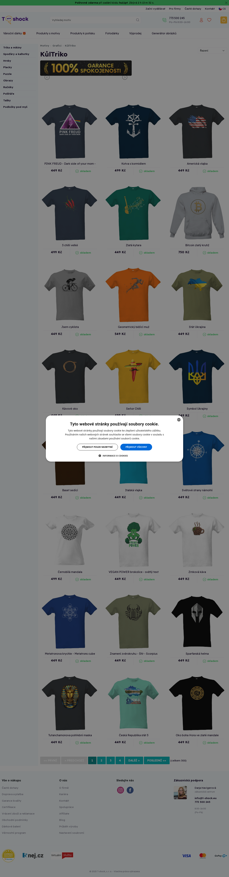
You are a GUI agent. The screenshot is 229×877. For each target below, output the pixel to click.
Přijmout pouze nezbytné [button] (97, 447)
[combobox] (179, 420)
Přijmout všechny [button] (136, 447)
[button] (114, 455)
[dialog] (114, 438)
